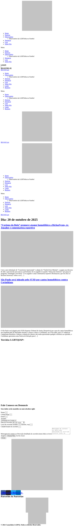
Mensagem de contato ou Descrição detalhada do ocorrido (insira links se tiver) (26, 435)
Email (3, 416)
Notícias (7, 35)
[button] (37, 47)
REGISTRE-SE (6, 68)
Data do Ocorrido (6, 422)
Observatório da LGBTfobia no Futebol (21, 39)
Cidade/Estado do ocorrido (9, 427)
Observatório (9, 37)
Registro (7, 88)
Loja (6, 42)
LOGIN (3, 65)
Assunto (3, 418)
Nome (3, 412)
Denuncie (8, 40)
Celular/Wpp (5, 414)
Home (7, 33)
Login (7, 86)
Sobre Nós (8, 44)
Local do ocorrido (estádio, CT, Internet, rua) (15, 425)
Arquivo (4, 437)
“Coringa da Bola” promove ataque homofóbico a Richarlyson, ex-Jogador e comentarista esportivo (35, 226)
